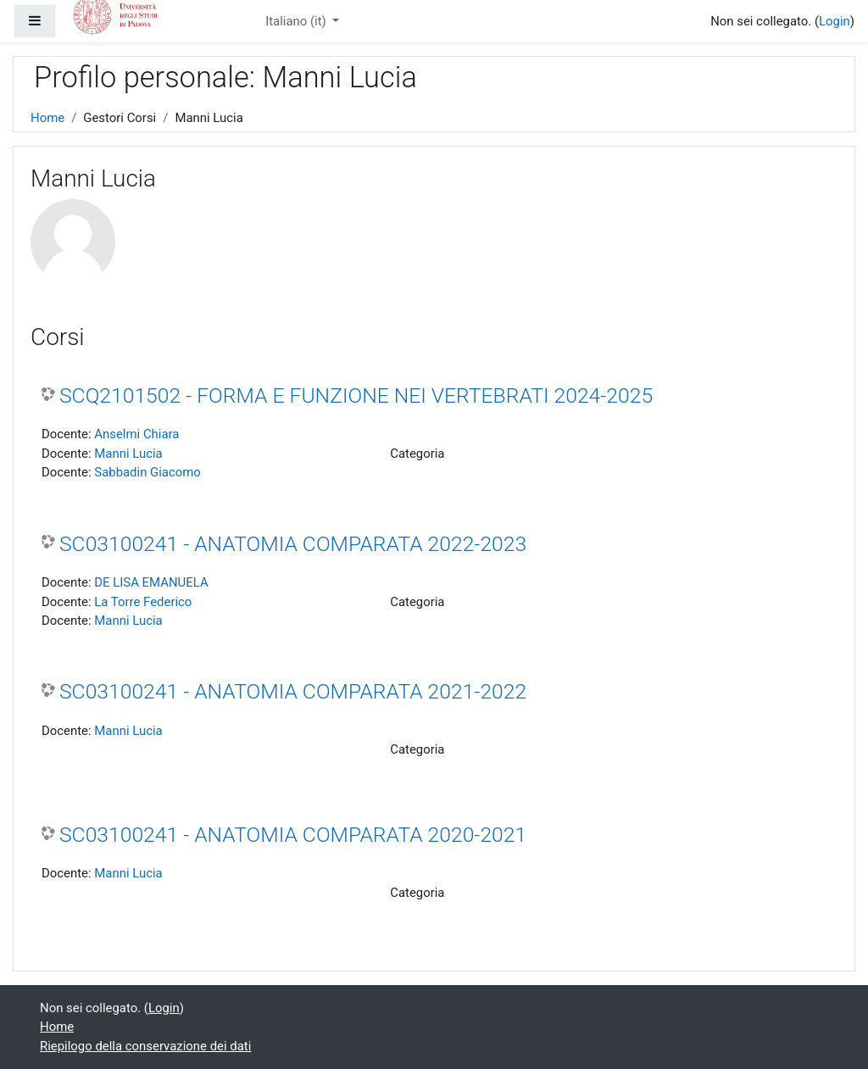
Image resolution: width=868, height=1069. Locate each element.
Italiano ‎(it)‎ (297, 21)
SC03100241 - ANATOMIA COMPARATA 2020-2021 (292, 834)
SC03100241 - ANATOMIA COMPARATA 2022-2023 (292, 544)
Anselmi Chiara (136, 434)
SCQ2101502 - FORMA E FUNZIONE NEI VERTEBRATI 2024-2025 (356, 395)
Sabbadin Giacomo (147, 472)
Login (834, 21)
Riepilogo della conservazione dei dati (145, 1046)
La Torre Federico (143, 602)
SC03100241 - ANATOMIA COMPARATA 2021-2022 (292, 691)
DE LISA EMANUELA (151, 582)
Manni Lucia (128, 453)
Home (47, 117)
